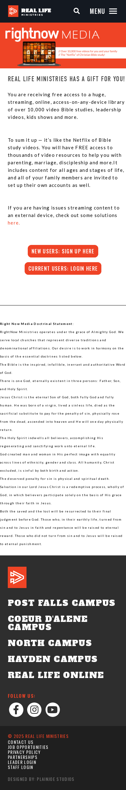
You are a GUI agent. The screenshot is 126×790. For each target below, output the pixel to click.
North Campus (50, 643)
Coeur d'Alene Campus (48, 623)
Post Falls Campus (62, 603)
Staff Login (20, 767)
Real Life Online (56, 675)
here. (14, 222)
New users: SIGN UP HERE (63, 251)
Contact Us (20, 742)
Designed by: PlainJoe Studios (41, 779)
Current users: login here (63, 268)
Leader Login (22, 762)
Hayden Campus (53, 659)
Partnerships (22, 757)
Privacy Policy (24, 752)
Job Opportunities (28, 747)
